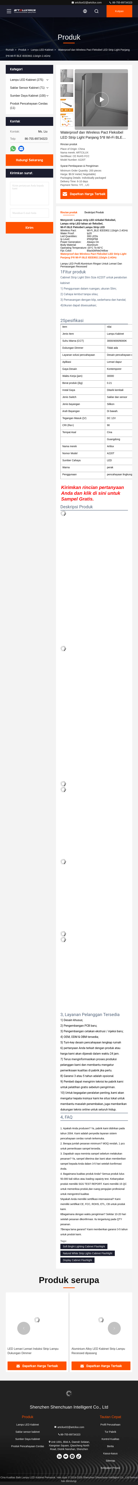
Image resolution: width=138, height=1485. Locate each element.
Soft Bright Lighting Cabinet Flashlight (84, 1246)
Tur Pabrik (110, 1431)
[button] (67, 125)
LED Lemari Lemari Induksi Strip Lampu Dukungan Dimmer (33, 1351)
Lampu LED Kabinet (42, 49)
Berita (110, 1446)
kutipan (119, 11)
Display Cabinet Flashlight (77, 1260)
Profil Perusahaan (110, 1424)
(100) (28, 95)
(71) (27, 87)
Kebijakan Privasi (110, 1467)
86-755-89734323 (120, 2)
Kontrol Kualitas (110, 1439)
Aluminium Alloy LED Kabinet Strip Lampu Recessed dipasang (98, 1351)
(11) (29, 105)
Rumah (10, 49)
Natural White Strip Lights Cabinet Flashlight (87, 1253)
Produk (22, 49)
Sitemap (110, 1460)
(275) (26, 79)
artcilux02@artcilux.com (86, 2)
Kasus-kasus (110, 1453)
